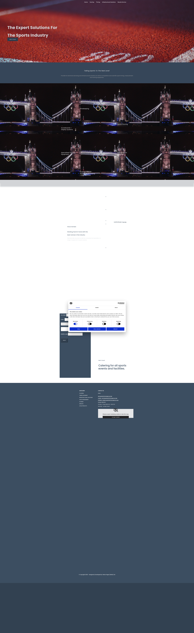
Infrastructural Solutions (109, 2)
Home (86, 2)
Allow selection (97, 329)
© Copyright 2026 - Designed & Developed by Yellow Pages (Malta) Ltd (97, 574)
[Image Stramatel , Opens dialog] (145, 209)
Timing (98, 2)
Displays (81, 403)
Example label (64, 334)
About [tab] (116, 307)
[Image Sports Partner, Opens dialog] (126, 247)
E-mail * (62, 319)
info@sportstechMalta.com (105, 396)
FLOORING (81, 393)
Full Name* (63, 315)
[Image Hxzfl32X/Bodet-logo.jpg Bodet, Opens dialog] (122, 221)
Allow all (115, 329)
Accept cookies (116, 417)
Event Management (84, 399)
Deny (78, 329)
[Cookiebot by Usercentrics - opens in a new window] (118, 303)
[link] (115, 410)
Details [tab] (97, 307)
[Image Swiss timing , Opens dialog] (130, 196)
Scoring (92, 2)
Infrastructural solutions (86, 397)
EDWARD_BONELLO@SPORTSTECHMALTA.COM (108, 400)
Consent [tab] (78, 307)
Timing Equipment (83, 395)
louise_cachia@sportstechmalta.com (107, 398)
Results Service (122, 2)
